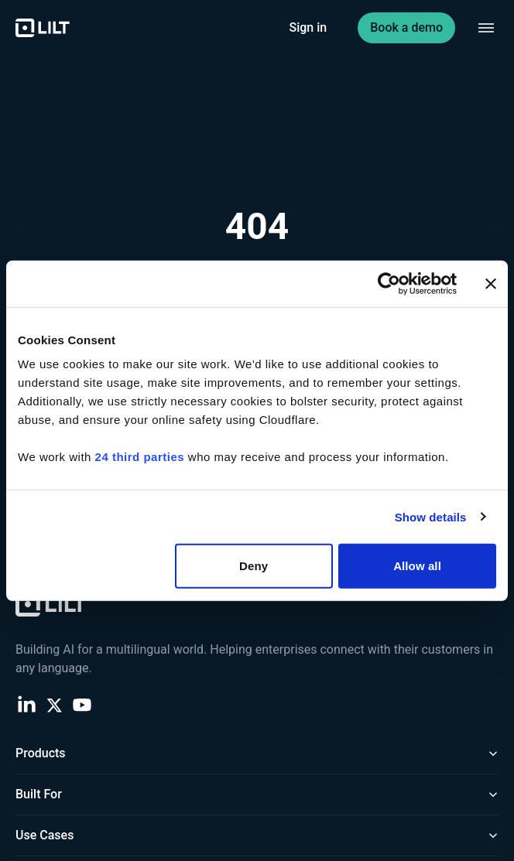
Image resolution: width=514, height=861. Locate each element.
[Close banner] (490, 283)
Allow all (417, 565)
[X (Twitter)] (54, 704)
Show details (431, 516)
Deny (253, 565)
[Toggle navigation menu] (486, 27)
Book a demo (406, 27)
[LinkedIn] (26, 704)
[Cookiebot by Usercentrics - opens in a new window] (389, 283)
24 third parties (140, 456)
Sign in (308, 27)
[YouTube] (82, 704)
